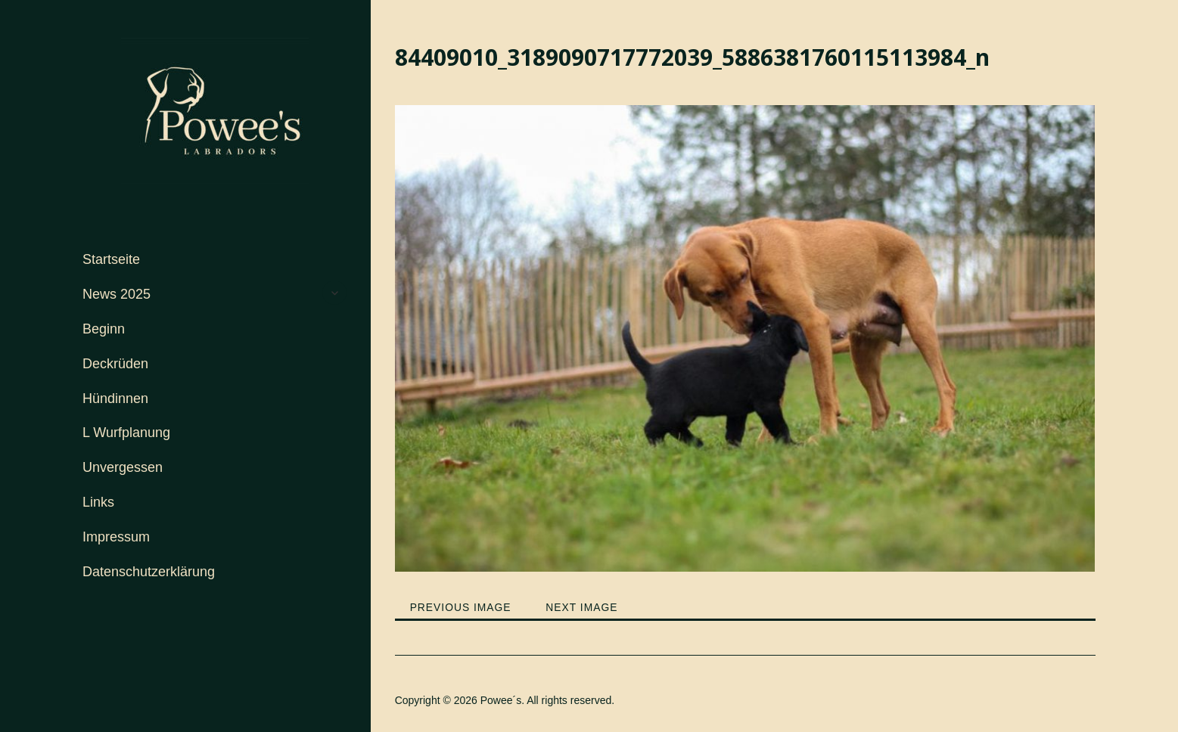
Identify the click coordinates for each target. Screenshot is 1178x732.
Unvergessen (122, 467)
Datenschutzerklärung (148, 571)
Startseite (111, 259)
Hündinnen (115, 398)
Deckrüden (115, 363)
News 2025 (116, 294)
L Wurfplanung (126, 432)
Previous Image (461, 607)
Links (98, 502)
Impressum (116, 536)
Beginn (103, 329)
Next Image (583, 607)
